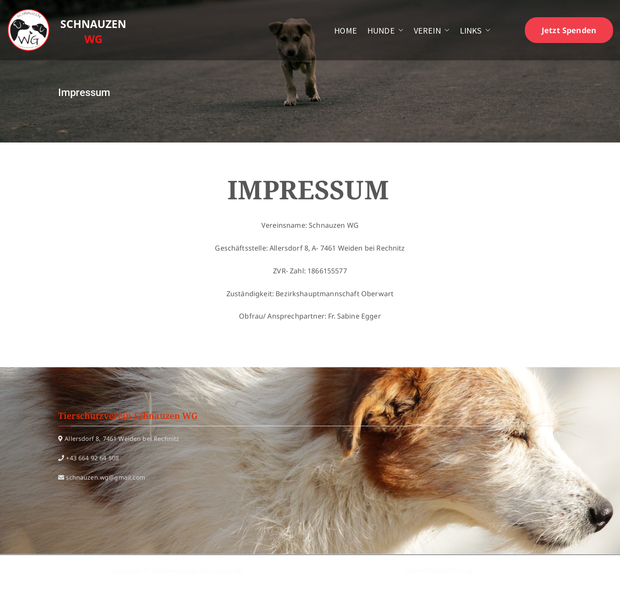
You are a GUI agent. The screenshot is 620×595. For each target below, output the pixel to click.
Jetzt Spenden (569, 30)
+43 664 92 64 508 (92, 458)
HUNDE (385, 30)
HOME (345, 30)
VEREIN (432, 30)
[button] (399, 30)
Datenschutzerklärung (439, 571)
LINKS (475, 30)
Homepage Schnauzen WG (206, 571)
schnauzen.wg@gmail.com (105, 477)
